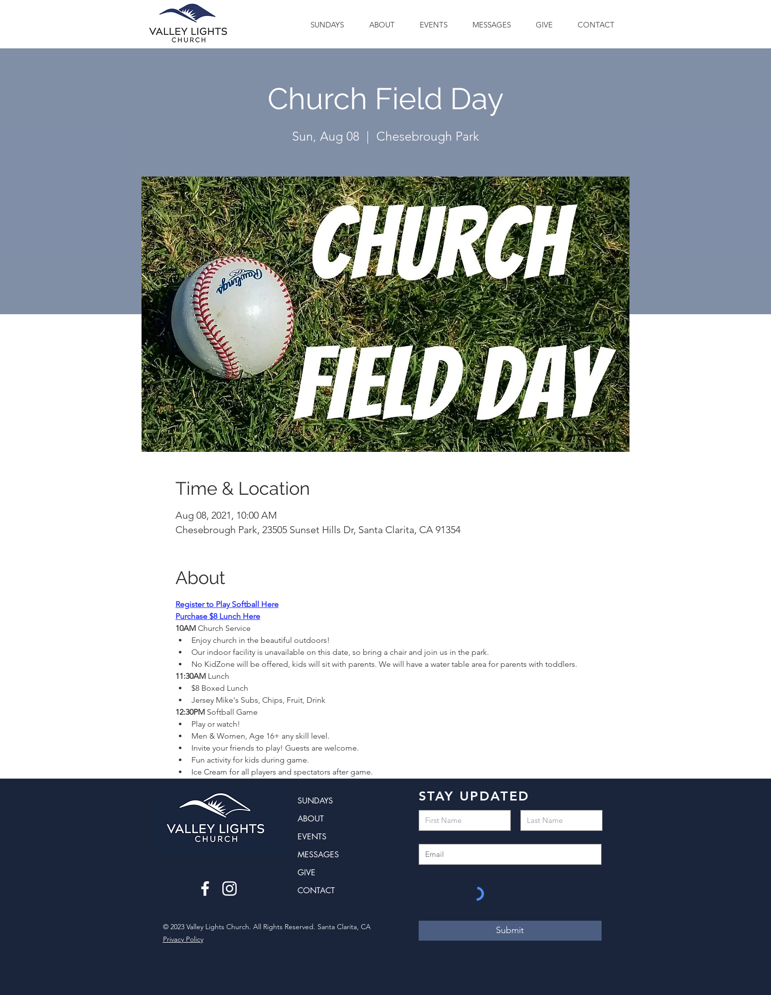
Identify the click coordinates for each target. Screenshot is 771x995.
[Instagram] (229, 888)
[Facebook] (205, 888)
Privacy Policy (183, 939)
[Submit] (510, 931)
